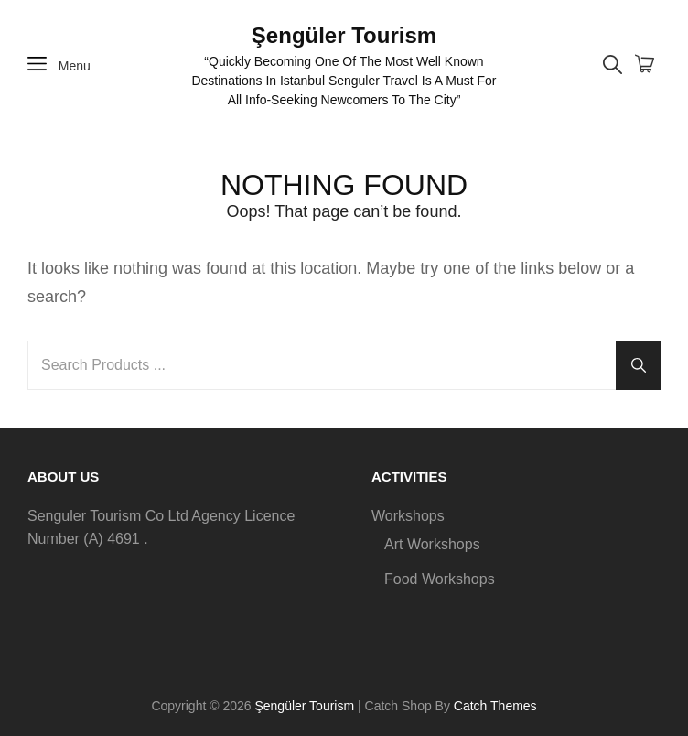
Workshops (408, 516)
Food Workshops (439, 579)
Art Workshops (432, 544)
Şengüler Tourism (344, 35)
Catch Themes (495, 705)
